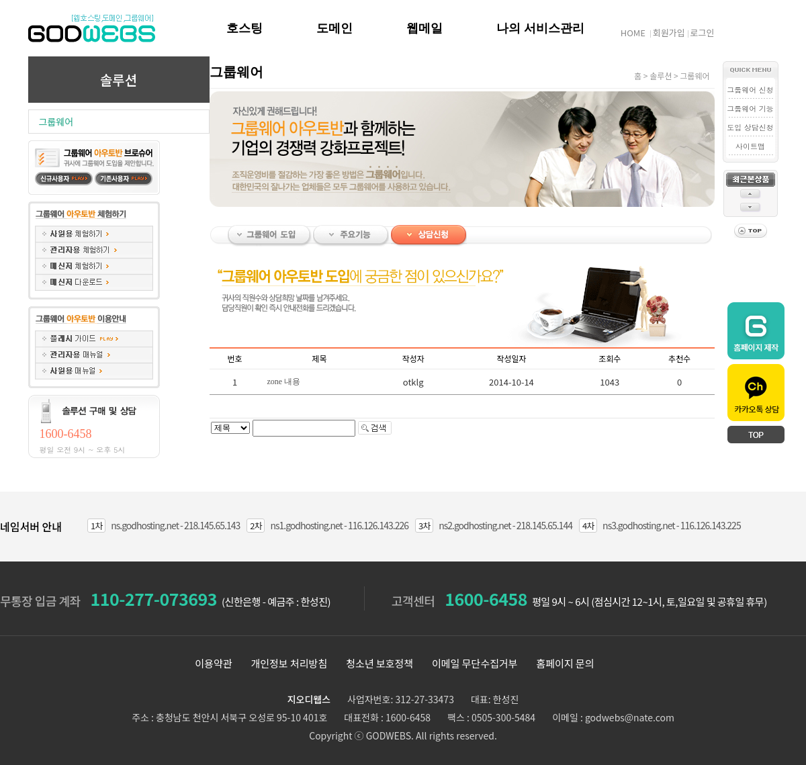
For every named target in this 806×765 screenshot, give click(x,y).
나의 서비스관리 (540, 28)
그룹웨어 (56, 121)
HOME (633, 32)
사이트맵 (750, 146)
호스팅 (244, 28)
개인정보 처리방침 (289, 663)
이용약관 (213, 663)
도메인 (334, 28)
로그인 (702, 32)
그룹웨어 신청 (750, 90)
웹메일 (424, 28)
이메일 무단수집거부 (475, 663)
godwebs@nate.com (629, 717)
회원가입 (669, 32)
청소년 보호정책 (379, 663)
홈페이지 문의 (565, 663)
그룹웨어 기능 (750, 108)
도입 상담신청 (750, 127)
